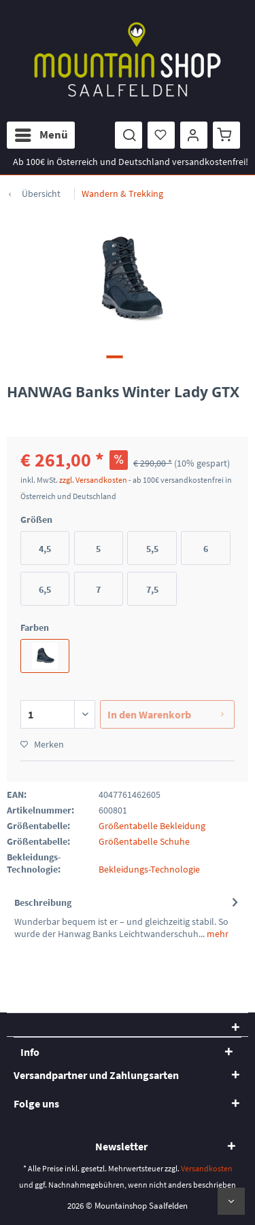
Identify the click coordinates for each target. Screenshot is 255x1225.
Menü (41, 133)
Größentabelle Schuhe (144, 841)
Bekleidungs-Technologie (149, 869)
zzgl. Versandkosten (93, 480)
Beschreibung (42, 902)
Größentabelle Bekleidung (152, 826)
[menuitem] (41, 135)
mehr (216, 934)
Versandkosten (207, 1168)
